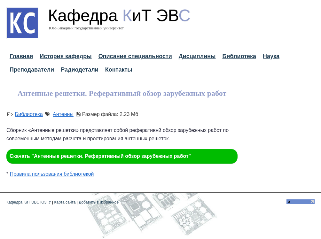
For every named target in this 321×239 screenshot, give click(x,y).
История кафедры (65, 56)
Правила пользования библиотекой (52, 174)
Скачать (100, 156)
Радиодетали (79, 69)
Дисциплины (197, 56)
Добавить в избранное (99, 202)
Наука (271, 56)
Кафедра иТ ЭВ (119, 15)
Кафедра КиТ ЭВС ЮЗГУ (28, 202)
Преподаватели (32, 69)
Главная (21, 56)
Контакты (118, 69)
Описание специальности (135, 56)
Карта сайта (65, 202)
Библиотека (239, 56)
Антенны (63, 114)
